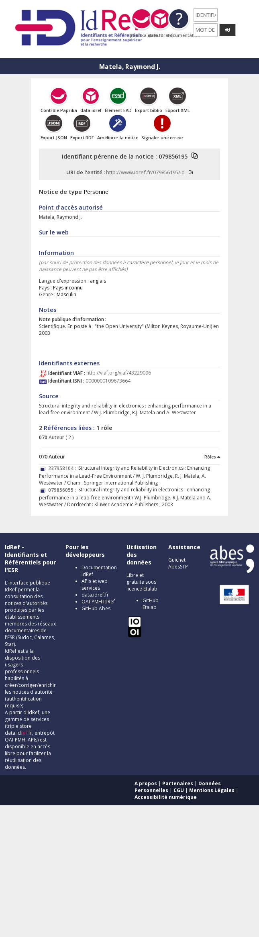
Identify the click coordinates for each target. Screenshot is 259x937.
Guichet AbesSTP (178, 563)
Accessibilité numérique (166, 797)
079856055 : (63, 490)
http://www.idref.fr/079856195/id (145, 172)
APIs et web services (95, 584)
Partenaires (177, 783)
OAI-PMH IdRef (98, 601)
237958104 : (63, 468)
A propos (146, 783)
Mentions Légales (212, 790)
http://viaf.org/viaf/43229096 (118, 373)
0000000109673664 (108, 380)
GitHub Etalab (151, 604)
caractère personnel (149, 262)
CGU (178, 790)
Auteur (55, 437)
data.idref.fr (95, 594)
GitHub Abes (96, 608)
